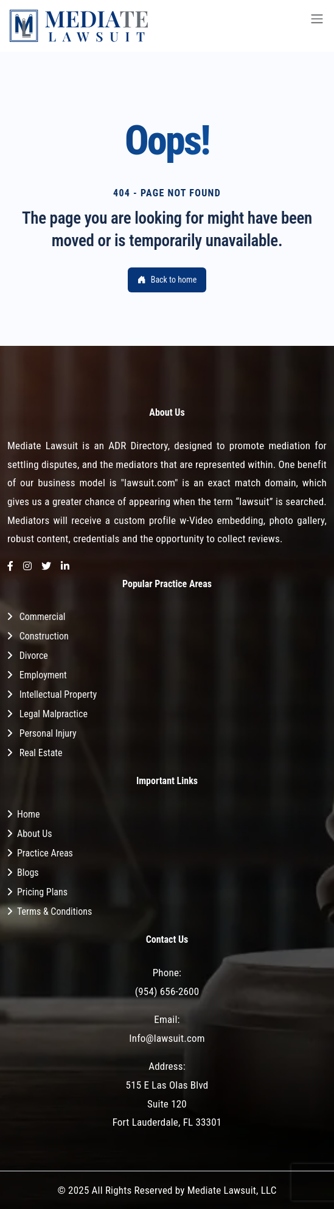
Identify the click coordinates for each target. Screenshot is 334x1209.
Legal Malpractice (53, 714)
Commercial (42, 616)
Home (28, 814)
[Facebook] (10, 567)
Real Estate (41, 753)
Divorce (33, 655)
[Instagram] (27, 567)
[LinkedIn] (65, 567)
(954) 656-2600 (167, 991)
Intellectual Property (58, 694)
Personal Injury (48, 733)
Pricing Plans (42, 892)
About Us (34, 833)
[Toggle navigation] (317, 26)
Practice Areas (45, 853)
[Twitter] (46, 567)
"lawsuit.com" (149, 483)
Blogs (28, 872)
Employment (43, 675)
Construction (44, 636)
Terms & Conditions (54, 911)
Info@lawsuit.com (166, 1038)
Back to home (167, 279)
